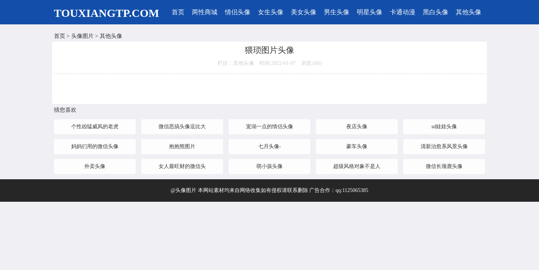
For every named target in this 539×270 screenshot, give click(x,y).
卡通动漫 (402, 12)
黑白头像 (435, 12)
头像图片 (82, 36)
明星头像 (369, 12)
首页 (178, 12)
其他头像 (468, 12)
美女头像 (303, 12)
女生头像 (270, 12)
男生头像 (336, 12)
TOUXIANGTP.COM (106, 13)
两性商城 (204, 12)
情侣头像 (237, 12)
